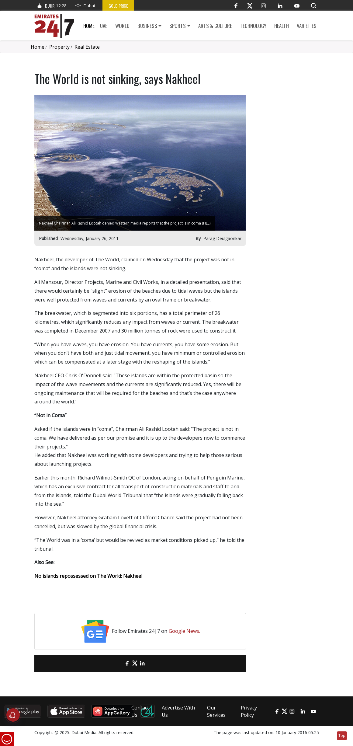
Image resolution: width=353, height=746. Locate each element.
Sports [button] (177, 26)
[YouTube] (297, 5)
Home (89, 26)
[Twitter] (249, 5)
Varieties (307, 26)
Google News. (184, 631)
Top (341, 735)
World (122, 26)
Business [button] (147, 26)
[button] (313, 5)
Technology (253, 26)
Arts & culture (215, 26)
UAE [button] (103, 26)
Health (281, 26)
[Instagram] (263, 5)
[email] (116, 663)
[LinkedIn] (280, 5)
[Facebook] (236, 5)
